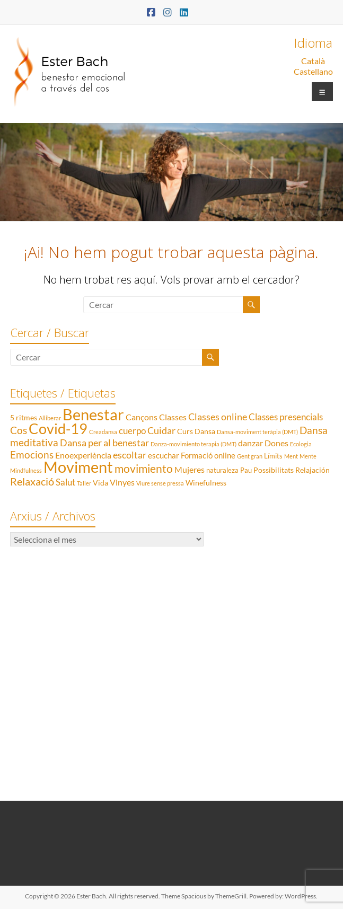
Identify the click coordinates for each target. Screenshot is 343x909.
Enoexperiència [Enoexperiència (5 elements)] (83, 455)
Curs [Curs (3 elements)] (185, 431)
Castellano (313, 71)
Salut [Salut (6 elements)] (65, 482)
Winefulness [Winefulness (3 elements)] (206, 482)
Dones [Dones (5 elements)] (276, 443)
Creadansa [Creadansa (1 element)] (103, 431)
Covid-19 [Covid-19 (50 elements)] (58, 428)
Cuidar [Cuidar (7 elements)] (161, 430)
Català (313, 61)
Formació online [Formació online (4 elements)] (208, 455)
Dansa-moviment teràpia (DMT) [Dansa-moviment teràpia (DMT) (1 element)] (257, 431)
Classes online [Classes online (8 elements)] (217, 416)
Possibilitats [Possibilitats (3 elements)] (273, 469)
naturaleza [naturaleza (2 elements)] (222, 470)
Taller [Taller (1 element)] (84, 483)
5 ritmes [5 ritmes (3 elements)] (23, 417)
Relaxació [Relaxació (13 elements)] (32, 481)
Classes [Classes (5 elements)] (173, 417)
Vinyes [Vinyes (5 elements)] (122, 482)
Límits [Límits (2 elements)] (273, 456)
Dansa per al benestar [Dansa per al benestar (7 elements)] (104, 442)
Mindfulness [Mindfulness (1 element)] (26, 470)
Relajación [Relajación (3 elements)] (312, 469)
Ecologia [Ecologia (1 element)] (301, 443)
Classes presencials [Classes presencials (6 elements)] (286, 416)
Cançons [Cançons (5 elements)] (141, 417)
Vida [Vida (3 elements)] (100, 482)
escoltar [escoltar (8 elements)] (129, 455)
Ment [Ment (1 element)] (291, 456)
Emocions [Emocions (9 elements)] (32, 455)
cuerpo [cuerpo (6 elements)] (132, 430)
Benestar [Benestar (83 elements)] (93, 414)
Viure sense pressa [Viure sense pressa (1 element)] (160, 483)
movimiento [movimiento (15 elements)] (144, 468)
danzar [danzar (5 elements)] (250, 443)
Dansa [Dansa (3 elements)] (205, 431)
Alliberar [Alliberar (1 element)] (50, 417)
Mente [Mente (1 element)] (308, 456)
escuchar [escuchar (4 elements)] (163, 455)
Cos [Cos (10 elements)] (18, 430)
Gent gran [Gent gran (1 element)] (249, 456)
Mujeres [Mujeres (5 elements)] (189, 469)
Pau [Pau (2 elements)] (246, 470)
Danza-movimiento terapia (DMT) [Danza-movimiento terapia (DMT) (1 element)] (193, 443)
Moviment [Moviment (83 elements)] (78, 466)
